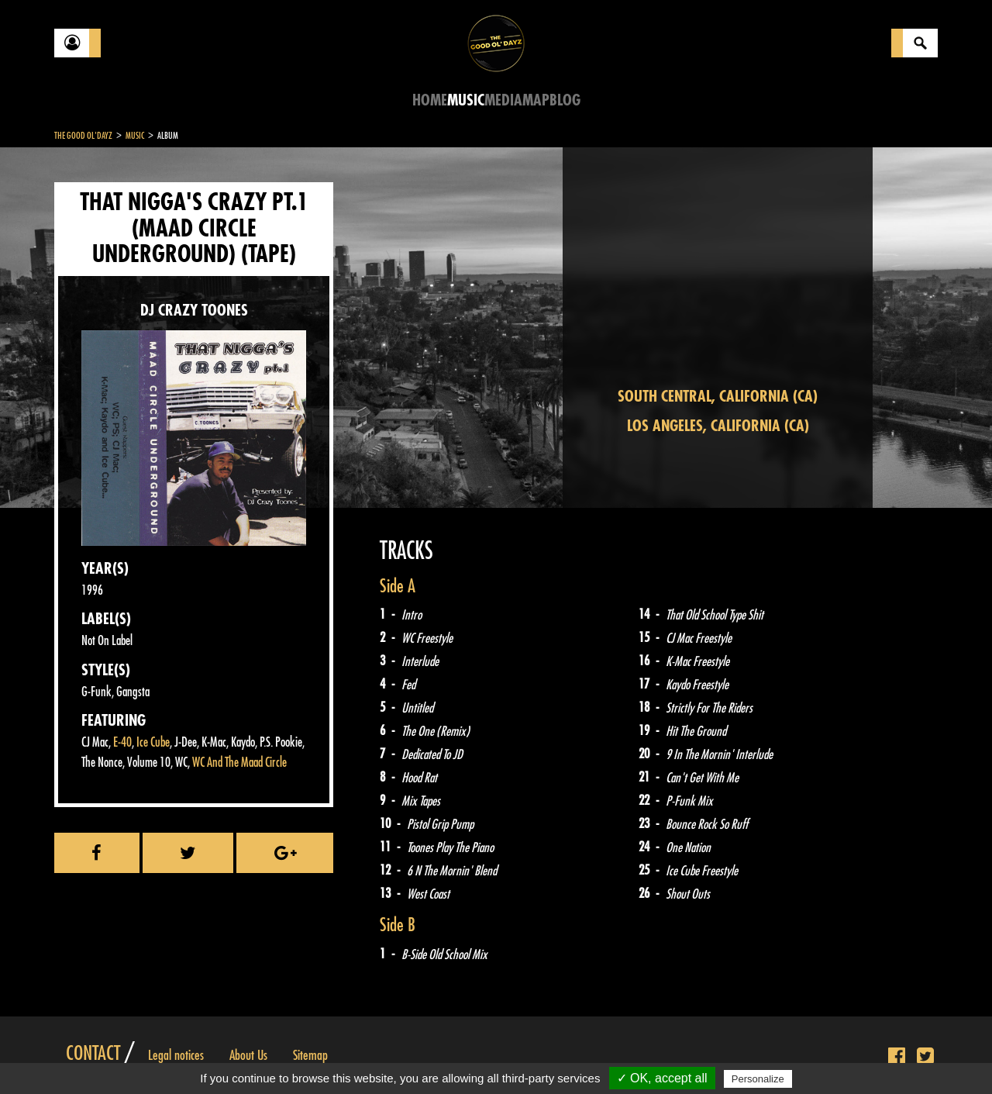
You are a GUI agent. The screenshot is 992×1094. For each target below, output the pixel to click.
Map (535, 100)
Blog (564, 100)
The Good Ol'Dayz (83, 135)
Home (429, 100)
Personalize (758, 1079)
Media (503, 100)
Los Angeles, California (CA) (718, 426)
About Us (248, 1055)
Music (465, 100)
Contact (93, 1054)
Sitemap (310, 1055)
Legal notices (176, 1055)
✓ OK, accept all (662, 1078)
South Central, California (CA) (718, 396)
